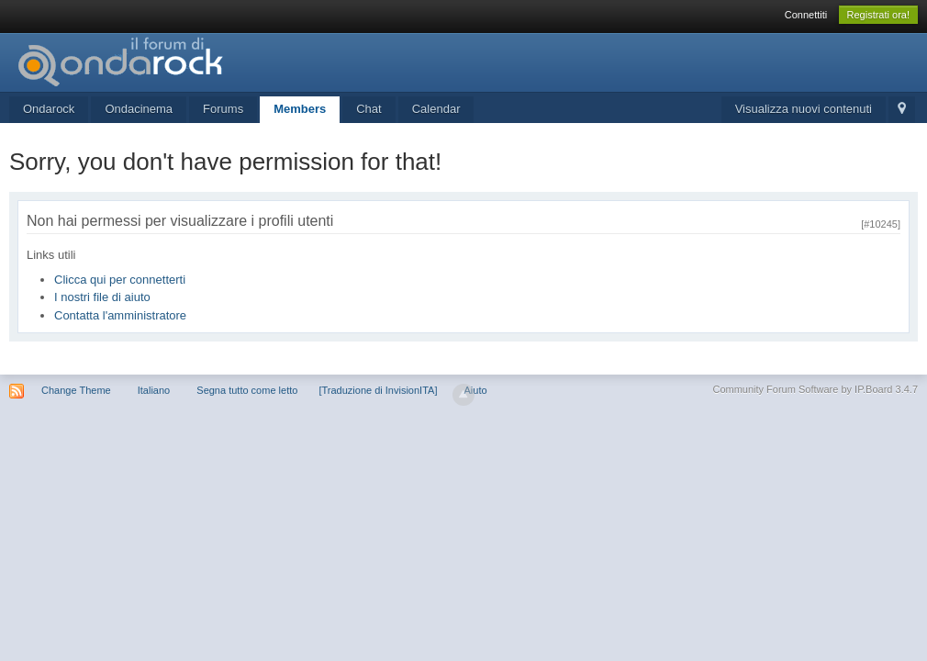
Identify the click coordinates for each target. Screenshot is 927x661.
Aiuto (475, 390)
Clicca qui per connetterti (119, 279)
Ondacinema (139, 109)
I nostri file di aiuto (102, 297)
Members (300, 109)
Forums (223, 109)
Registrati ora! (878, 14)
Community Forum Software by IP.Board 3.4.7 (815, 389)
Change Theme (76, 390)
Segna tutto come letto (246, 390)
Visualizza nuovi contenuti (803, 109)
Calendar (436, 109)
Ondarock (48, 109)
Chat (368, 109)
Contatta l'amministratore (120, 315)
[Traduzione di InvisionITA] (377, 390)
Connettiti (806, 14)
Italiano (154, 390)
